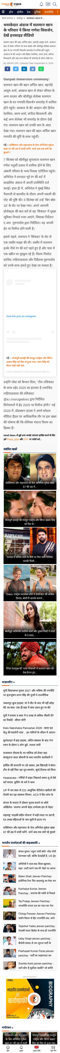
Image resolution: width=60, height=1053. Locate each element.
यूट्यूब (17, 439)
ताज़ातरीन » (8, 682)
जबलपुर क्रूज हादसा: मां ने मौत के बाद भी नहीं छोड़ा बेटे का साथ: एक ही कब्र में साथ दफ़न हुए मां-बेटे (28, 705)
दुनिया (37, 12)
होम (11, 12)
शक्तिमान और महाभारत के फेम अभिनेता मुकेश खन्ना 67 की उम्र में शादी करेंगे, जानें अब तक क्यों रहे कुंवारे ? (29, 148)
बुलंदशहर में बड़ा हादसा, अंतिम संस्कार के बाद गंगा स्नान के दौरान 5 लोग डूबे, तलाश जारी (28, 742)
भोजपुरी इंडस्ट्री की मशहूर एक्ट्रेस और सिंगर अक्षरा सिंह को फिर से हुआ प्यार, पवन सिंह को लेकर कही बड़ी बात (29, 361)
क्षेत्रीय (19, 12)
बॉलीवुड (20, 18)
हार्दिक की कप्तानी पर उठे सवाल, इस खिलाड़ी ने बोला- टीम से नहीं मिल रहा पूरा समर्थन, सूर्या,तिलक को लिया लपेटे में (29, 770)
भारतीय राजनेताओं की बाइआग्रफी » (21, 843)
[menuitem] (11, 12)
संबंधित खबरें (10, 449)
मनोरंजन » (7, 1027)
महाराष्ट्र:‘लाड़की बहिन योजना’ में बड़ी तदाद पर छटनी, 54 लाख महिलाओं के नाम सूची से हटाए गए (29, 817)
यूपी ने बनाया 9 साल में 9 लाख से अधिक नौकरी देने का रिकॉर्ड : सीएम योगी (28, 718)
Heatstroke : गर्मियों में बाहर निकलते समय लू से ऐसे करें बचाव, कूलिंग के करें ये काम (29, 780)
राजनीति (48, 12)
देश (28, 12)
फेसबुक (10, 439)
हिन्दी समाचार (7, 18)
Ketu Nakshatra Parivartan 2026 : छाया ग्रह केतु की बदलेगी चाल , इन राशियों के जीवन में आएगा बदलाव (29, 733)
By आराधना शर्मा (11, 63)
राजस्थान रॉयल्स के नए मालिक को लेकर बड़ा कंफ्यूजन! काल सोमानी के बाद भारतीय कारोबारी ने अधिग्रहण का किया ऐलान (27, 757)
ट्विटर (25, 439)
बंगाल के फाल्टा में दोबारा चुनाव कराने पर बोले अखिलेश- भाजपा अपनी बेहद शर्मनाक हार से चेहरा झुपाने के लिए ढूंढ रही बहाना (28, 807)
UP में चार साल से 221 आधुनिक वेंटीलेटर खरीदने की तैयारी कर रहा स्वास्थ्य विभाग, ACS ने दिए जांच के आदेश (29, 795)
